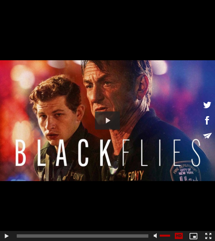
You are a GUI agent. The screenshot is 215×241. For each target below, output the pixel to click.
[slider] (82, 236)
